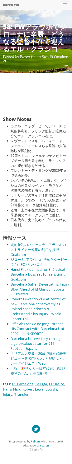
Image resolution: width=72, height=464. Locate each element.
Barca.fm (28, 56)
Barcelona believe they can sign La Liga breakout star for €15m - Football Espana (39, 343)
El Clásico (56, 384)
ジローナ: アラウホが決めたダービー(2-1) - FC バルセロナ (39, 262)
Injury (7, 394)
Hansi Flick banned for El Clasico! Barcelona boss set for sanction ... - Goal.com (40, 274)
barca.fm (11, 4)
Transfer (21, 394)
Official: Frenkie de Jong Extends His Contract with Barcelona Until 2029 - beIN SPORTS (38, 329)
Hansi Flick (12, 389)
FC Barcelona (22, 384)
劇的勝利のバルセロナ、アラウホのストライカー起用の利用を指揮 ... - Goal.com (38, 249)
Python (44, 445)
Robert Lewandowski (39, 389)
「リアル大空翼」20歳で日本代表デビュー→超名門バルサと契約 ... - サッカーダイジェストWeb (40, 358)
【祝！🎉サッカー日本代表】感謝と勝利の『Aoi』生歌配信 (39, 371)
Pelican (35, 441)
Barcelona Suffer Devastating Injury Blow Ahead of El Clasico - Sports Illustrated (40, 289)
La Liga (41, 384)
